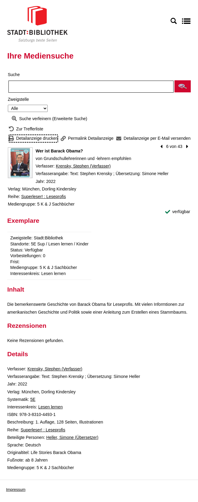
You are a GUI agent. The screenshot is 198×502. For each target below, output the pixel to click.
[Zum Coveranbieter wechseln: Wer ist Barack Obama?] (20, 162)
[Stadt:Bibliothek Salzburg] (37, 23)
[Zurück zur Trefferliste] (26, 129)
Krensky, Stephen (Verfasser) (83, 166)
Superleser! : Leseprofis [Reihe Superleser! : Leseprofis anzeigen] (43, 196)
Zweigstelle (18, 99)
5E (32, 399)
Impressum (15, 489)
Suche (14, 74)
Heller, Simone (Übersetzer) (72, 437)
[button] (182, 86)
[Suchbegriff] (91, 87)
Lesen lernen (50, 406)
